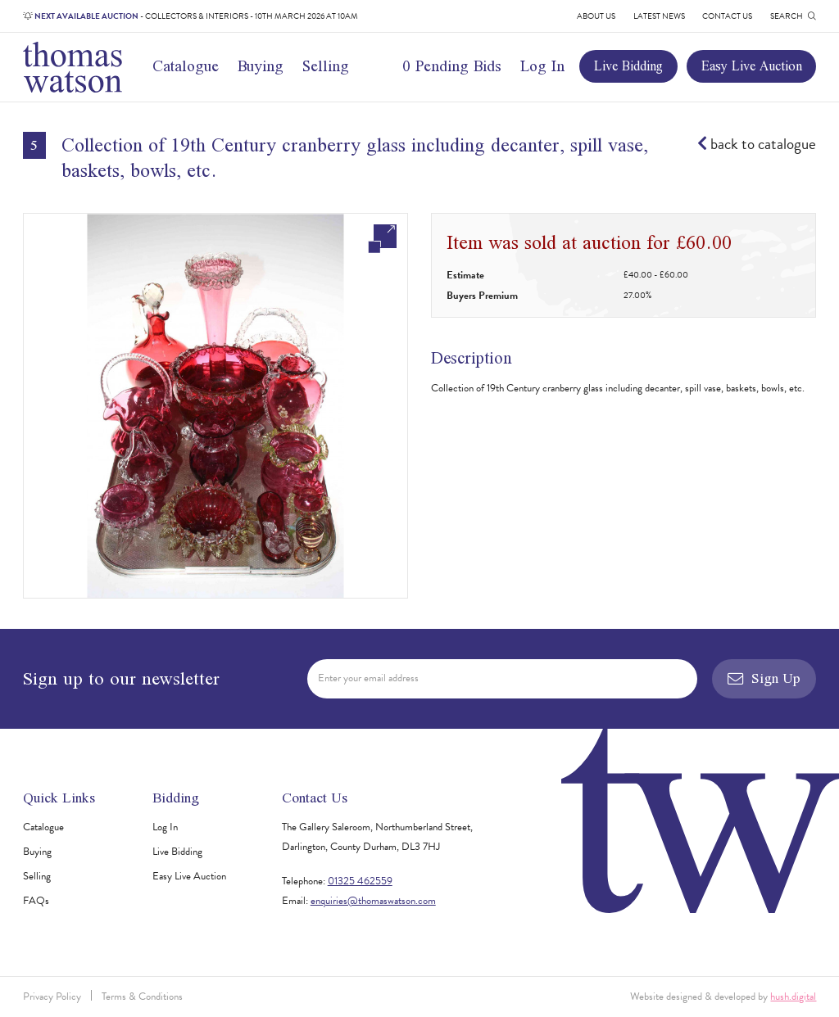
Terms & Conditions (142, 996)
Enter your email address (368, 678)
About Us (596, 16)
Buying (260, 66)
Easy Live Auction (751, 65)
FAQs (36, 901)
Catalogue (185, 66)
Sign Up (764, 678)
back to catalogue (756, 144)
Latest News (659, 16)
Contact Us (727, 16)
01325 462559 (360, 881)
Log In (542, 66)
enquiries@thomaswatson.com (373, 901)
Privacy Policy (52, 996)
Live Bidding (628, 65)
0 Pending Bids (451, 66)
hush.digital (793, 996)
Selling (325, 66)
